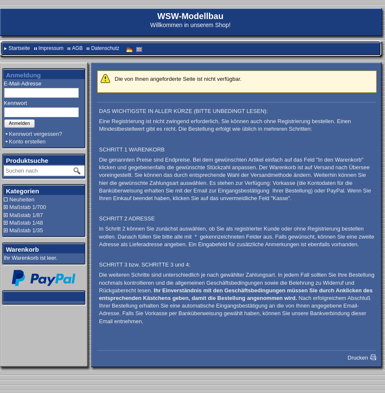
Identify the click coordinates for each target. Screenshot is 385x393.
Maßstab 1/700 (27, 207)
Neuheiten (21, 199)
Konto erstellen (27, 141)
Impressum (50, 48)
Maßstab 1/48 (26, 223)
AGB (77, 48)
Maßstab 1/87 (26, 215)
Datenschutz (105, 48)
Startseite (19, 48)
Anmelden (19, 123)
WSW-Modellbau (190, 16)
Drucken (358, 358)
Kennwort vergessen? (35, 134)
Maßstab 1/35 (26, 230)
